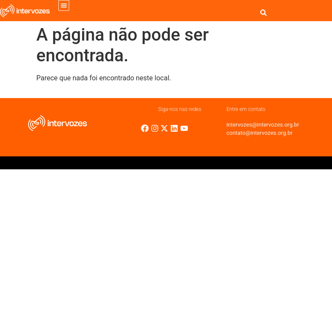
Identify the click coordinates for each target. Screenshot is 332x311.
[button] (63, 5)
